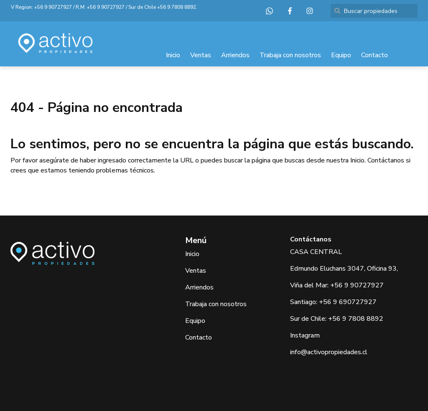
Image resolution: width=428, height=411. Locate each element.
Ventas (200, 55)
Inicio (173, 55)
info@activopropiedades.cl (328, 352)
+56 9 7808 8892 (176, 7)
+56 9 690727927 (348, 302)
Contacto (374, 55)
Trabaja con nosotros (290, 55)
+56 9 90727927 (53, 7)
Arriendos (235, 55)
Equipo (341, 55)
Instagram (305, 335)
